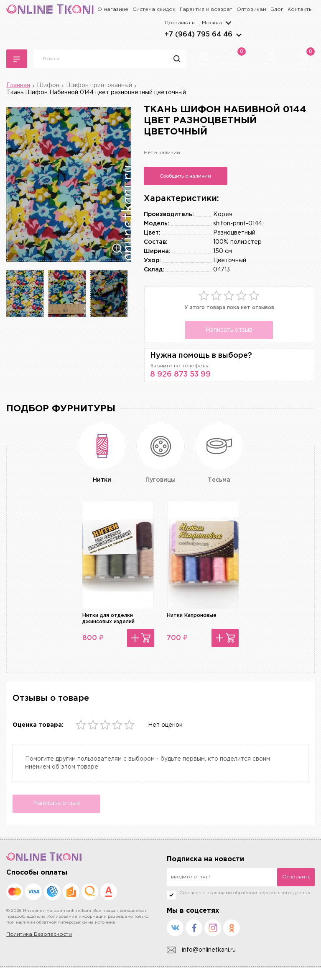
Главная (18, 85)
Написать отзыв (229, 330)
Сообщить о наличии (185, 176)
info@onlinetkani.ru (201, 950)
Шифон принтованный (99, 85)
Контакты (300, 9)
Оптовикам (251, 9)
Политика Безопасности (39, 934)
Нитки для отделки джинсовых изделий (108, 618)
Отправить (296, 877)
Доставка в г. (193, 23)
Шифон (48, 85)
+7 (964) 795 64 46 (198, 34)
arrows (238, 34)
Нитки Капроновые (192, 615)
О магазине (112, 9)
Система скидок (154, 9)
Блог (276, 9)
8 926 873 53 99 (180, 374)
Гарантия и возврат (206, 9)
